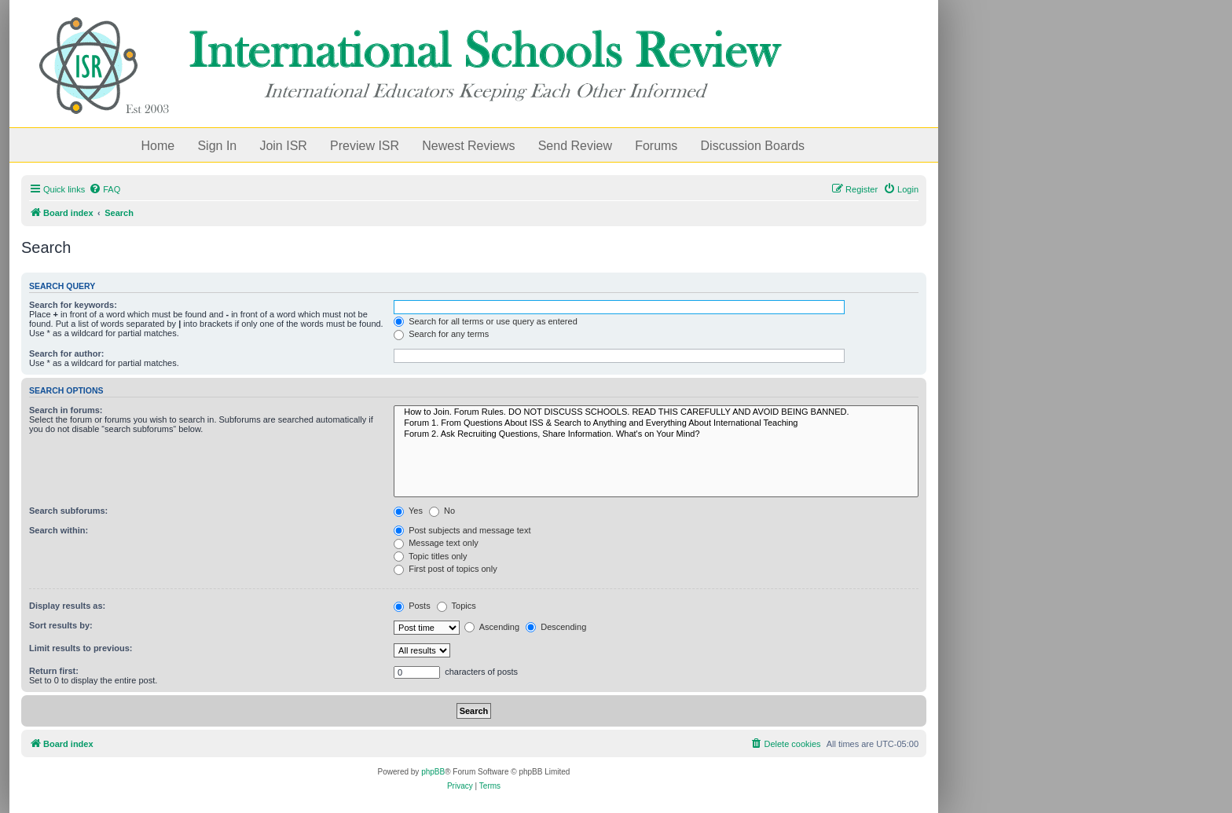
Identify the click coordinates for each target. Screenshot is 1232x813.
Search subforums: (68, 510)
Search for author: (66, 353)
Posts (412, 605)
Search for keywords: (73, 304)
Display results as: (67, 605)
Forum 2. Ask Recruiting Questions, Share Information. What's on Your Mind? (656, 434)
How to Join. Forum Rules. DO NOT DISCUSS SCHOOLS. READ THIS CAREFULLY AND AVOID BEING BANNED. (656, 412)
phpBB (433, 771)
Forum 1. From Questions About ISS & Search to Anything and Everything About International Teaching (656, 423)
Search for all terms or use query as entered (486, 321)
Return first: (54, 671)
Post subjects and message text (462, 530)
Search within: (58, 530)
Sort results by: (61, 625)
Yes (408, 510)
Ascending (491, 627)
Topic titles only (430, 556)
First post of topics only (445, 568)
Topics (456, 605)
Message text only (436, 542)
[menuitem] (104, 189)
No (442, 510)
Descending (556, 627)
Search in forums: (66, 410)
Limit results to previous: (80, 648)
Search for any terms (441, 334)
